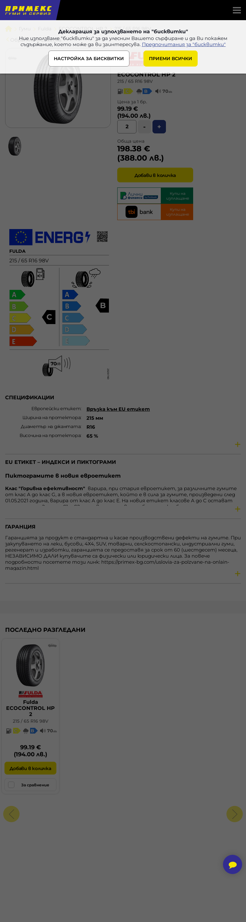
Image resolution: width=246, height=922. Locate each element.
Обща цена (130, 141)
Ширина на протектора (51, 417)
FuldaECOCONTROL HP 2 (30, 708)
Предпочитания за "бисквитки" (184, 44)
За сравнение (28, 785)
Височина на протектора (50, 435)
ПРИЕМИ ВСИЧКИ (170, 58)
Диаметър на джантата (50, 426)
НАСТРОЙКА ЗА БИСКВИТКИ (89, 58)
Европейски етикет (55, 408)
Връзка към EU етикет (118, 409)
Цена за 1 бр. (132, 102)
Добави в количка (155, 175)
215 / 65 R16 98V (135, 81)
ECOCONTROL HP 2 (146, 74)
